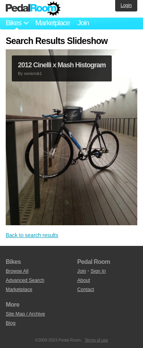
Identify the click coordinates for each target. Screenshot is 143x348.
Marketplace (52, 23)
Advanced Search (25, 280)
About (83, 280)
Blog (11, 323)
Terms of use (96, 340)
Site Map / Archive (25, 314)
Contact (85, 289)
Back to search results (32, 235)
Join (83, 23)
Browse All (17, 271)
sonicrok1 (33, 73)
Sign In (98, 271)
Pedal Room (33, 8)
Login (126, 5)
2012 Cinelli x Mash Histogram (62, 65)
